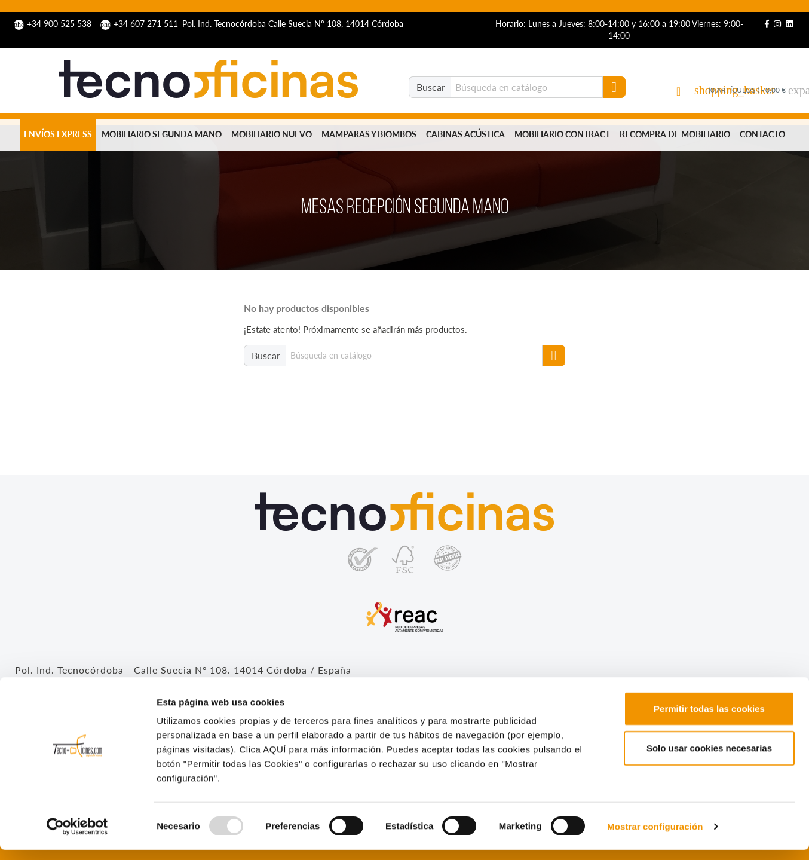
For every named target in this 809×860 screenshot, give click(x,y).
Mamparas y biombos (368, 134)
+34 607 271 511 (140, 24)
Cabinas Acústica (465, 134)
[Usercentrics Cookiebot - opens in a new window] (77, 837)
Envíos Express (58, 134)
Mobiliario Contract (562, 134)
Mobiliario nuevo (271, 134)
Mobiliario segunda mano (162, 134)
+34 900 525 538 (54, 24)
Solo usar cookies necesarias (709, 758)
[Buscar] (527, 87)
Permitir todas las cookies (709, 719)
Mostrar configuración (655, 836)
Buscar (430, 87)
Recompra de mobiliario (675, 134)
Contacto (762, 134)
